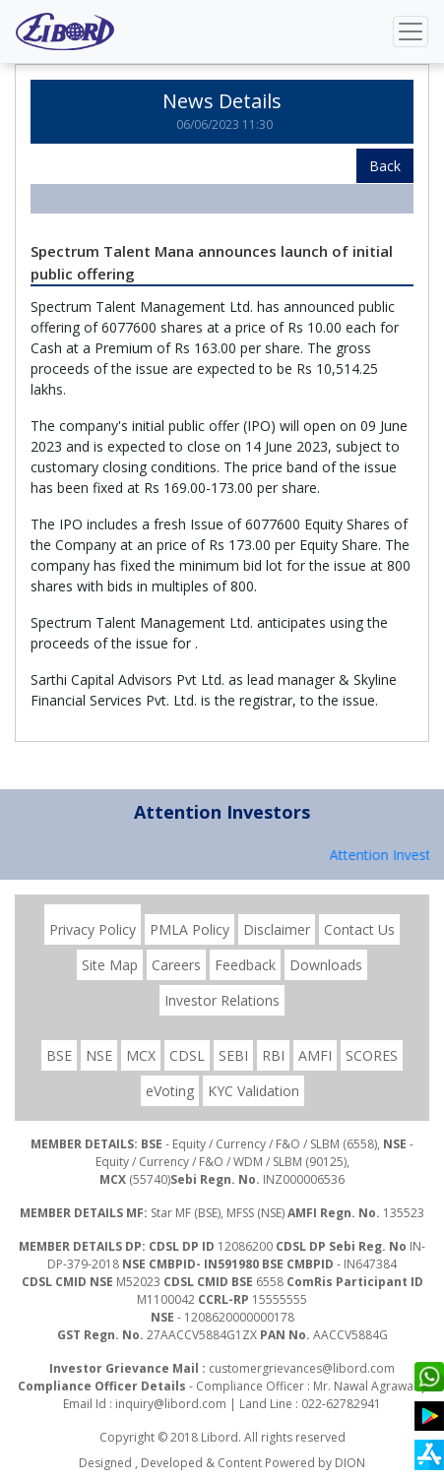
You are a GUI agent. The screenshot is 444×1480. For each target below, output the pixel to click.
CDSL (187, 1055)
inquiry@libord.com (170, 1403)
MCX (141, 1055)
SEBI (233, 1055)
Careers (176, 965)
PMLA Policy (189, 929)
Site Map (110, 965)
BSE (59, 1055)
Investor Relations (222, 1000)
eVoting (170, 1090)
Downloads (325, 965)
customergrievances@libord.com (302, 1368)
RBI (273, 1055)
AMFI (315, 1055)
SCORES (372, 1055)
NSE (99, 1055)
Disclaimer (276, 929)
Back (385, 165)
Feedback (245, 965)
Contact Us (359, 929)
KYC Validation (253, 1090)
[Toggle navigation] (410, 31)
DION (350, 1462)
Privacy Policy (92, 929)
